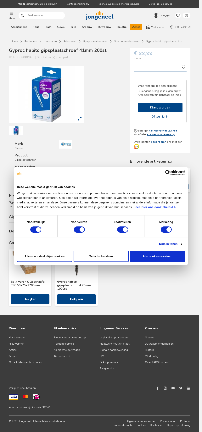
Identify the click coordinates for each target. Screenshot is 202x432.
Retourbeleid (62, 356)
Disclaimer (156, 425)
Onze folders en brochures (25, 362)
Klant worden (160, 107)
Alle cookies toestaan (157, 256)
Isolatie (121, 27)
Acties (136, 27)
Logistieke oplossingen (114, 337)
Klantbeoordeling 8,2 (77, 3)
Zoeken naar (22, 15)
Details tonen (168, 243)
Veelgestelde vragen (67, 350)
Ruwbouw (104, 27)
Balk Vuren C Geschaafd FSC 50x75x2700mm (28, 283)
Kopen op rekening (178, 425)
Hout (35, 27)
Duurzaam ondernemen (159, 344)
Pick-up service (109, 362)
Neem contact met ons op (70, 337)
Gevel (61, 27)
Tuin (73, 27)
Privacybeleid (168, 421)
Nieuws (149, 337)
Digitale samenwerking (114, 350)
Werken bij (151, 356)
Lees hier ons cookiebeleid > (155, 207)
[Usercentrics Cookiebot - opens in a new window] (168, 173)
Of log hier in (160, 116)
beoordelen (158, 142)
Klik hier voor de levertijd (163, 130)
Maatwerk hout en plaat (114, 344)
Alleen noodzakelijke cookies (45, 256)
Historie (149, 350)
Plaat (48, 27)
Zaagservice (107, 368)
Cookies (141, 425)
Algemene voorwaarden (141, 421)
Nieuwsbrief (16, 344)
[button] (12, 15)
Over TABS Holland (157, 362)
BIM (102, 356)
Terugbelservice (64, 344)
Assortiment (19, 27)
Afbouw (87, 27)
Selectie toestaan (101, 256)
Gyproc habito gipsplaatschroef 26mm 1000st (74, 285)
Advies (13, 356)
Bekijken (30, 299)
